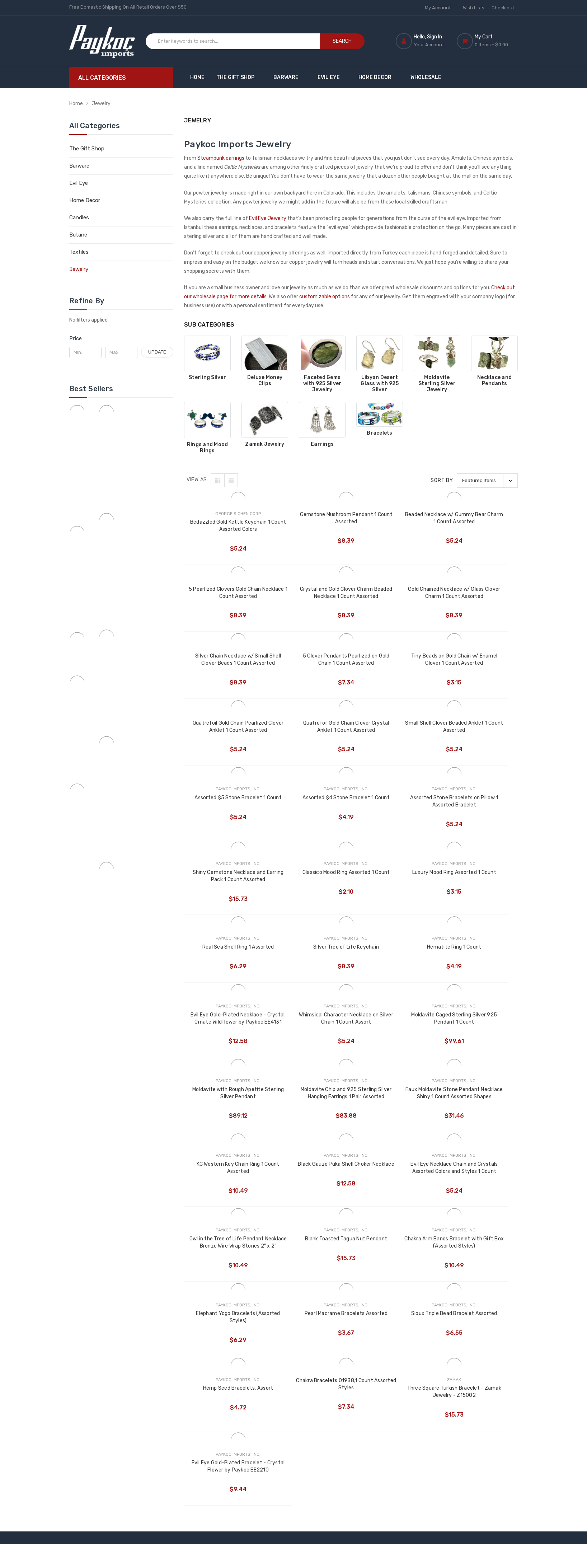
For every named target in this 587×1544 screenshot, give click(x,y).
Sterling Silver (207, 377)
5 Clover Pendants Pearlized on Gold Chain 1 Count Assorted (476, 593)
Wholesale (425, 77)
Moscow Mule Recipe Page (199, 1330)
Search (342, 41)
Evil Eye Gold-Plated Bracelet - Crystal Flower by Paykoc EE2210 (476, 1183)
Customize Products (264, 1290)
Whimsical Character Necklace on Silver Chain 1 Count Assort (392, 883)
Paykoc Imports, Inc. (321, 1294)
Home (197, 77)
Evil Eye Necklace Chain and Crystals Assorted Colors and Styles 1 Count (309, 1033)
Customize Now (202, 1302)
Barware (289, 77)
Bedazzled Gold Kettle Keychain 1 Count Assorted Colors (226, 526)
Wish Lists (473, 7)
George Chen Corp (323, 1310)
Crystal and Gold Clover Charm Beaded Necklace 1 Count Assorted (226, 593)
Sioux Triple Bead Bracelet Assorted (476, 1107)
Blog (189, 1313)
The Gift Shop (238, 77)
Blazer (309, 1335)
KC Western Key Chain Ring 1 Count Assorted (476, 958)
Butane (78, 234)
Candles (79, 217)
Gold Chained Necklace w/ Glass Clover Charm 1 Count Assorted (309, 593)
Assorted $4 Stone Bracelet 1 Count (309, 734)
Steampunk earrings (220, 158)
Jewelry (101, 103)
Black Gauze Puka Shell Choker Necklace (226, 1033)
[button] (121, 338)
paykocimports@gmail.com (115, 1378)
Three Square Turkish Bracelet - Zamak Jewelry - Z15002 (392, 1182)
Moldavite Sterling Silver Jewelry (437, 384)
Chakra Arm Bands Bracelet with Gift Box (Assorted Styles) (226, 1108)
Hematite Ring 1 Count (226, 880)
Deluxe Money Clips (264, 381)
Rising (309, 1323)
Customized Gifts (260, 1302)
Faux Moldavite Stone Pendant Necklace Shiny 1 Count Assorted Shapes (392, 959)
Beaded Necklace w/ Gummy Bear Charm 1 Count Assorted (392, 518)
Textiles (79, 252)
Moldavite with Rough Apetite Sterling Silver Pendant (226, 958)
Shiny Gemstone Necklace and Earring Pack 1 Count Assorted (476, 734)
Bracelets (379, 433)
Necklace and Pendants (494, 381)
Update (157, 352)
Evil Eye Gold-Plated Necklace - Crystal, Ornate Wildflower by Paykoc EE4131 (309, 884)
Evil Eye (332, 77)
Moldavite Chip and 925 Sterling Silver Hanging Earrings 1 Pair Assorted (309, 959)
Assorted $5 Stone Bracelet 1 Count (225, 734)
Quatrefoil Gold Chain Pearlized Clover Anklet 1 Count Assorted (309, 660)
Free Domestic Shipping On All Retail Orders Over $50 (128, 7)
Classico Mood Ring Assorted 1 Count (226, 808)
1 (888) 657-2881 (124, 1330)
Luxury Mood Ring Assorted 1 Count (309, 808)
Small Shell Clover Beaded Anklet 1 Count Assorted (476, 659)
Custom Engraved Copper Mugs (260, 1317)
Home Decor (378, 77)
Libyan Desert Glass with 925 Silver (380, 384)
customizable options (324, 297)
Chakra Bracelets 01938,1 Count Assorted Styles (309, 1174)
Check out (503, 7)
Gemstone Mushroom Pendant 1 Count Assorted (309, 518)
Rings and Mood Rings (207, 448)
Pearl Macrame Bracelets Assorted (392, 1107)
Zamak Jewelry (264, 444)
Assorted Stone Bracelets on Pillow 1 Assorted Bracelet (392, 734)
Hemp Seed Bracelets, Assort (226, 1179)
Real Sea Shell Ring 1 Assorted (393, 805)
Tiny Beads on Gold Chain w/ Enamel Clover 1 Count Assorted (225, 660)
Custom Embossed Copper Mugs (261, 1339)
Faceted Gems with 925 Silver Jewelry (322, 384)
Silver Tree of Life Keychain (476, 805)
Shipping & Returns (206, 1346)
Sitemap (194, 1358)
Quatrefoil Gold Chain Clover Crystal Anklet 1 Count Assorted (392, 660)
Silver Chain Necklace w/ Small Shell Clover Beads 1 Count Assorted (393, 593)
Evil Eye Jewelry (267, 218)
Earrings (322, 444)
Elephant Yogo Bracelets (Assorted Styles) (309, 1107)
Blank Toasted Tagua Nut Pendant (476, 1033)
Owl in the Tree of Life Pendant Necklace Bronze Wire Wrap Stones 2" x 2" (393, 1033)
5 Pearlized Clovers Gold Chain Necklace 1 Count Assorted (476, 518)
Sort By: (442, 480)
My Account (440, 7)
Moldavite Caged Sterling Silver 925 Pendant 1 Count (476, 883)
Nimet (309, 1346)
